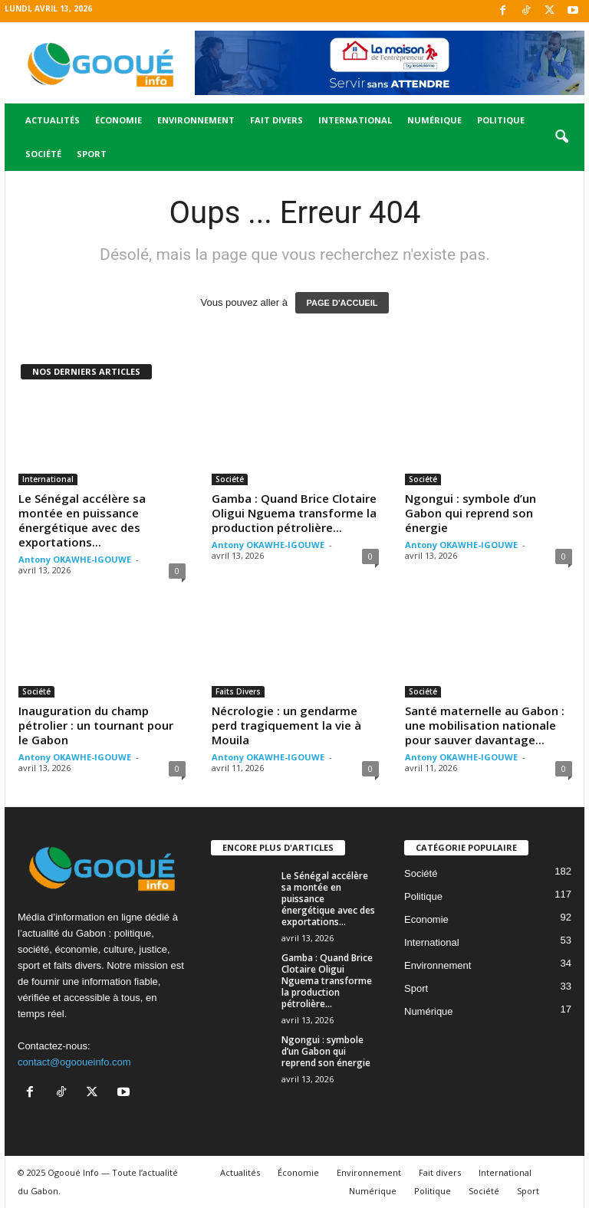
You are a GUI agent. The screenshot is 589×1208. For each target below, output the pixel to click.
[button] (561, 137)
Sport (92, 153)
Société (43, 153)
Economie (426, 919)
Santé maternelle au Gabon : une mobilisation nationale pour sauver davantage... (484, 725)
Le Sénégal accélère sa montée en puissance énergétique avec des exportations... (82, 520)
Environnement (196, 120)
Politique (501, 120)
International (355, 120)
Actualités (52, 120)
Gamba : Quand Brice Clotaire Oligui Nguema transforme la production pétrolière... (294, 513)
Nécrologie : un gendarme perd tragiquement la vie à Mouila (286, 725)
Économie (118, 120)
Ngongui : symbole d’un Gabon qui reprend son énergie (470, 513)
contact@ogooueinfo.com (74, 1062)
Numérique (434, 120)
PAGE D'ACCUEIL (342, 302)
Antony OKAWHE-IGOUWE (74, 559)
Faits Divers (238, 691)
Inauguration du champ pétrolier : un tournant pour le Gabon (95, 725)
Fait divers (276, 120)
